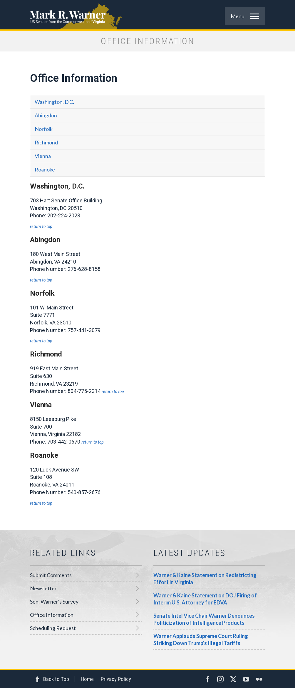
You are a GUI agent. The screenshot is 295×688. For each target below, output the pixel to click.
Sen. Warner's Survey (54, 601)
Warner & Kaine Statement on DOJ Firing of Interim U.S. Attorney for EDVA (205, 599)
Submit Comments (51, 575)
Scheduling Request (53, 628)
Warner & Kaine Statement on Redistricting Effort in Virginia (205, 578)
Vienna (43, 156)
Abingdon (46, 115)
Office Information (51, 615)
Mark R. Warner (147, 14)
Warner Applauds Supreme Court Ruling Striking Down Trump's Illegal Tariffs (200, 639)
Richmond (46, 142)
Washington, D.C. (54, 102)
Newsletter (43, 588)
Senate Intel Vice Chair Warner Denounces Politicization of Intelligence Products (204, 619)
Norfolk (44, 129)
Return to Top (41, 226)
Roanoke (45, 169)
